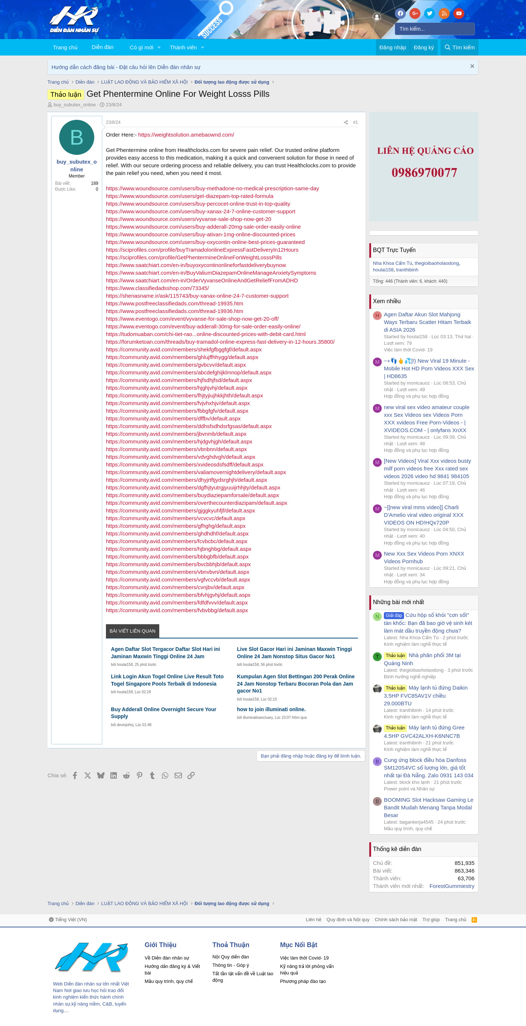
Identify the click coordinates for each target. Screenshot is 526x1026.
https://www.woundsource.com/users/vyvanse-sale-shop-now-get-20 (188, 219)
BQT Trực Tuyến (394, 250)
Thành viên (183, 47)
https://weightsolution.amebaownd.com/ (186, 134)
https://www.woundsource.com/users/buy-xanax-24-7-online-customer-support (201, 211)
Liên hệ (313, 919)
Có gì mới (141, 47)
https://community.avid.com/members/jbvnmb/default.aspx (176, 434)
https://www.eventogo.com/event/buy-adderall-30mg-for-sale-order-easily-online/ (203, 326)
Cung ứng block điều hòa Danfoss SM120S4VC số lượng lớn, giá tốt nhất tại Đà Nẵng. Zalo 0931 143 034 (428, 767)
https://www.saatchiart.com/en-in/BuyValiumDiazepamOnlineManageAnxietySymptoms (211, 273)
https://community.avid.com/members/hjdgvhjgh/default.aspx (179, 441)
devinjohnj (125, 725)
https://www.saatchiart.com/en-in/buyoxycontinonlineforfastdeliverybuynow (196, 265)
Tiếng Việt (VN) (68, 919)
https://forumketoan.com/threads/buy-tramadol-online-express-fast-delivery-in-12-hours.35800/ (220, 342)
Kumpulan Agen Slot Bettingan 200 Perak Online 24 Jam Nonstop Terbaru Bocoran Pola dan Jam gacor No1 (296, 684)
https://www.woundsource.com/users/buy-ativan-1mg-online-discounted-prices (201, 234)
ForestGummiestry (452, 886)
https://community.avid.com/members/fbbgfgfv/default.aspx (177, 411)
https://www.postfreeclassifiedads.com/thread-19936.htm (174, 311)
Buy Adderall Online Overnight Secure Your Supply (163, 713)
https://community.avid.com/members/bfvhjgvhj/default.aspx (178, 595)
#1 (355, 122)
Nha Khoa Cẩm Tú (392, 263)
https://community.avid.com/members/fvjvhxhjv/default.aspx (178, 403)
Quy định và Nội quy (348, 919)
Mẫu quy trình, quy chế (408, 828)
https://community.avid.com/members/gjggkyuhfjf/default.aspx (180, 510)
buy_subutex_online (75, 104)
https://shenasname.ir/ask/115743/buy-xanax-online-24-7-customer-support (197, 296)
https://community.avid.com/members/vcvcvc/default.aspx (175, 518)
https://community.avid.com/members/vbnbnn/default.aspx (176, 449)
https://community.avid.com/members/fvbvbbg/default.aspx (177, 610)
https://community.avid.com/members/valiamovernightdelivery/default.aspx (196, 472)
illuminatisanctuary (258, 718)
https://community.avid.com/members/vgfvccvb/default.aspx (178, 579)
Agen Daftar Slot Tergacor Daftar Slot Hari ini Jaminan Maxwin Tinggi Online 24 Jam (165, 652)
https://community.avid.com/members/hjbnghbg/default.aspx (178, 549)
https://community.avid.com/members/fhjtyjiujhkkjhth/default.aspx (184, 395)
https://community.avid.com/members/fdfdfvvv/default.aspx (177, 602)
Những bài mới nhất (398, 602)
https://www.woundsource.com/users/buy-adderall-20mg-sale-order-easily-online (203, 227)
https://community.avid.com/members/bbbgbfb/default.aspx (177, 556)
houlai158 (125, 665)
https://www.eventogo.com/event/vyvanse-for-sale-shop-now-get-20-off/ (192, 319)
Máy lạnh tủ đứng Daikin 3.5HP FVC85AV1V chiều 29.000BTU (426, 695)
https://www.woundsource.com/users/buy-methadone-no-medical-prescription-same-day (212, 188)
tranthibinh (407, 269)
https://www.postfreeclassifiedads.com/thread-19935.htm (174, 303)
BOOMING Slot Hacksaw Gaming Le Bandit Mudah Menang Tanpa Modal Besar (428, 807)
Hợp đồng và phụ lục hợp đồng (416, 396)
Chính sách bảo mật (396, 919)
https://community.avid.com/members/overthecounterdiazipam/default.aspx (196, 503)
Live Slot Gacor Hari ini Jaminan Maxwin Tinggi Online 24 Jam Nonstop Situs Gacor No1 (294, 652)
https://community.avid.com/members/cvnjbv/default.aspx (175, 587)
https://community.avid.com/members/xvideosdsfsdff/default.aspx (184, 464)
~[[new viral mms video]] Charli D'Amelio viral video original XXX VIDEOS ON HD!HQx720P (424, 515)
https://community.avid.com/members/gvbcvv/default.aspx (176, 365)
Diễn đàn (103, 47)
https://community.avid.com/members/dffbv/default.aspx (173, 418)
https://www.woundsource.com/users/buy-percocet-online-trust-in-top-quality (198, 204)
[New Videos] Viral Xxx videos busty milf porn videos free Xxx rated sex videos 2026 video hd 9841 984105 (427, 468)
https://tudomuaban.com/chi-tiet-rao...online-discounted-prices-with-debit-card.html (206, 334)
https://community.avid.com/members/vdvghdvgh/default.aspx (180, 457)
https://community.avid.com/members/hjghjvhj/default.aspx (176, 388)
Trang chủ (65, 47)
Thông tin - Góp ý (230, 965)
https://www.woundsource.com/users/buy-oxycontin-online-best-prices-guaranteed (205, 242)
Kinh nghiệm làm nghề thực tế (415, 644)
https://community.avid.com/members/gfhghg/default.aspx (175, 526)
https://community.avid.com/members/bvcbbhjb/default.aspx (178, 564)
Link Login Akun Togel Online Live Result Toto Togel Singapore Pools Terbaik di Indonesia (167, 680)
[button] (159, 47)
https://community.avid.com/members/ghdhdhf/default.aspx (177, 533)
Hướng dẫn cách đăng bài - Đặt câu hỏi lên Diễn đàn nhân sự (126, 67)
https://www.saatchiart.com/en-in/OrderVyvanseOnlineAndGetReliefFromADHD (202, 280)
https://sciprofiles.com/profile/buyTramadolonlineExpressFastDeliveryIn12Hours (202, 250)
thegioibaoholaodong (437, 263)
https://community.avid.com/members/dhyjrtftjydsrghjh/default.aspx (186, 480)
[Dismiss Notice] (471, 67)
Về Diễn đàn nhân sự (167, 958)
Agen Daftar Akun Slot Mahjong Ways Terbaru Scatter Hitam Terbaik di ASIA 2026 (427, 322)
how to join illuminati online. (271, 709)
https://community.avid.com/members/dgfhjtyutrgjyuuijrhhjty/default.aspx (193, 487)
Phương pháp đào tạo (303, 981)
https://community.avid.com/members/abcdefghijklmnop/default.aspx (188, 372)
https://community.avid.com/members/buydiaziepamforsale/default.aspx (192, 495)
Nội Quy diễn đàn (230, 957)
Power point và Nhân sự (409, 789)
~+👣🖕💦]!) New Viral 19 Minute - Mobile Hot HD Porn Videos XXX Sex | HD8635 (429, 368)
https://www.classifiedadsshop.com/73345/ (157, 288)
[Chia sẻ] (346, 122)
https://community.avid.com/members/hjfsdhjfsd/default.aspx (179, 380)
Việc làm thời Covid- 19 (408, 349)
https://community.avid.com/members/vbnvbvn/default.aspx (177, 572)
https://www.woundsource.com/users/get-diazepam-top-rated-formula (190, 196)
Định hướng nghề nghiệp (410, 676)
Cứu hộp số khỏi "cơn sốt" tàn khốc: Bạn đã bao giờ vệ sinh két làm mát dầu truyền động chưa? (428, 623)
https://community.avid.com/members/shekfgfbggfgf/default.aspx (184, 349)
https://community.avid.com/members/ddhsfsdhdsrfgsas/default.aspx (189, 426)
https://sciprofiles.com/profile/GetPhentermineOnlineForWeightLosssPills (194, 257)
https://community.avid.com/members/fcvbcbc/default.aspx (176, 541)
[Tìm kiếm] (435, 29)
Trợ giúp (431, 919)
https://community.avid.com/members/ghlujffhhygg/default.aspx (182, 357)
